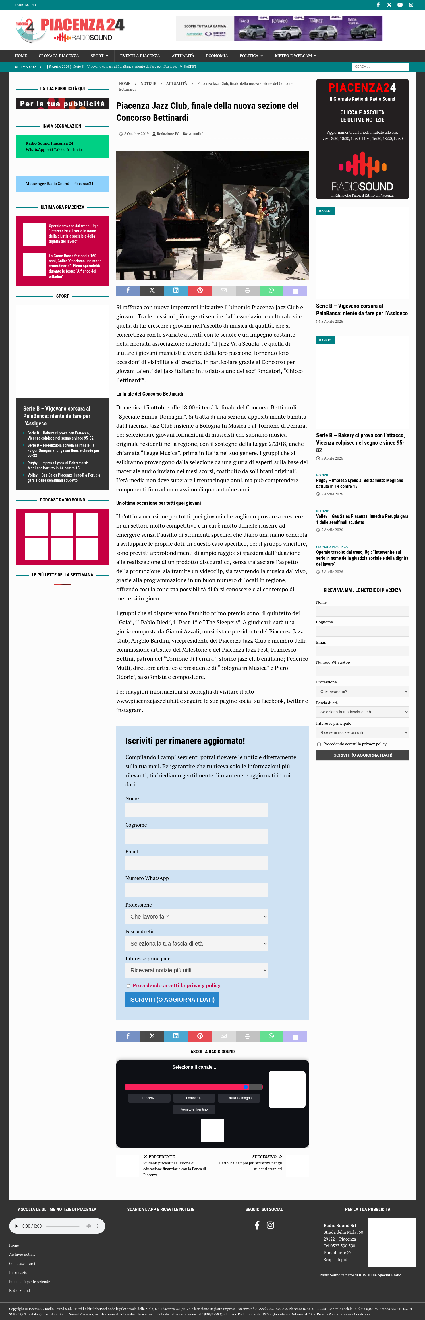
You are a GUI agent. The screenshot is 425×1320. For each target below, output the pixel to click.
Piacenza (149, 1098)
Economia (217, 55)
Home (21, 55)
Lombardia (194, 1098)
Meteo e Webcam (293, 55)
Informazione (20, 1272)
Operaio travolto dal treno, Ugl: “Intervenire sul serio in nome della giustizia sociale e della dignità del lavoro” (362, 558)
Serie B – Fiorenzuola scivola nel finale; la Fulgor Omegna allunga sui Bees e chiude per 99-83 (63, 450)
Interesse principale (148, 958)
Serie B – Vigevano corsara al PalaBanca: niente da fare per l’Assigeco (56, 416)
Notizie (148, 83)
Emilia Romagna (239, 1098)
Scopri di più (335, 1259)
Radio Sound (25, 5)
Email (131, 851)
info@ (345, 1252)
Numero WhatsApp (147, 877)
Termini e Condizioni (355, 1314)
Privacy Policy (327, 1314)
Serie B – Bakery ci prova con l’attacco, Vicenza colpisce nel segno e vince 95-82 (360, 443)
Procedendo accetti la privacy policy (176, 985)
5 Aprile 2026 (332, 321)
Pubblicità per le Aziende (29, 1281)
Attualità (183, 55)
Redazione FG (168, 133)
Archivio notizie (22, 1254)
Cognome (136, 824)
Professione (138, 904)
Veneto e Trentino (194, 1109)
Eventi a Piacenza (140, 55)
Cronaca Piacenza (59, 55)
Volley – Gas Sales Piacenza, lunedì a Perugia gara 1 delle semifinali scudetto (362, 519)
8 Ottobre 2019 (136, 133)
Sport (97, 55)
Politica (249, 55)
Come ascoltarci (22, 1263)
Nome (132, 798)
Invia (77, 149)
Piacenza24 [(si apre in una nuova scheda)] (83, 183)
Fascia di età (139, 931)
